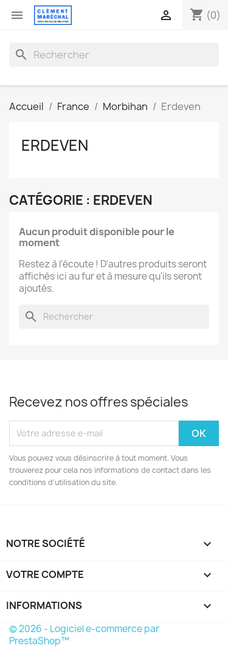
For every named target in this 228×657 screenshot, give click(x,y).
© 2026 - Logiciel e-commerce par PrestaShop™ (84, 634)
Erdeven (54, 145)
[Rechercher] (114, 55)
